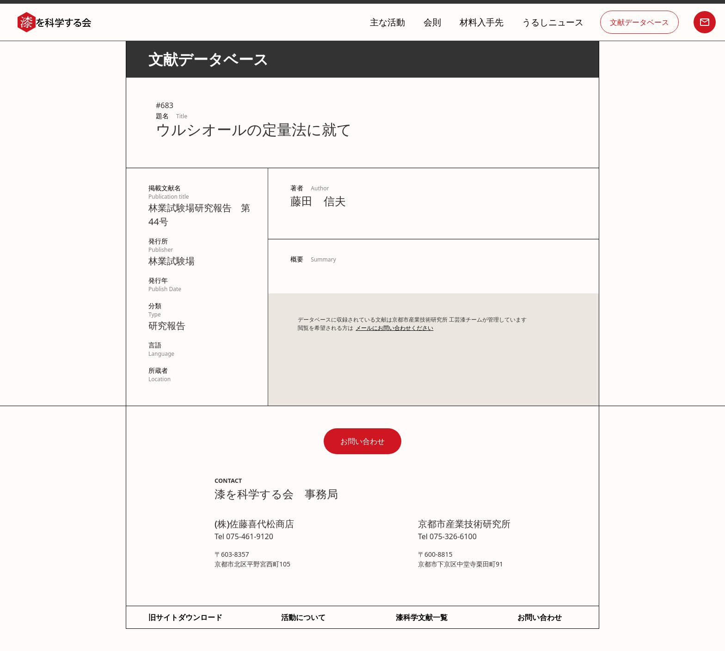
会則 (432, 22)
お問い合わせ (362, 441)
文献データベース (639, 22)
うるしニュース (553, 22)
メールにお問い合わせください (394, 328)
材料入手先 (482, 22)
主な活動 (387, 22)
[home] (55, 22)
